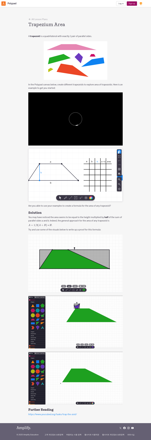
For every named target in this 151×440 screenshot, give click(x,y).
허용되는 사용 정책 (73, 435)
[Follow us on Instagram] (128, 428)
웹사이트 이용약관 (91, 435)
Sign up (132, 3)
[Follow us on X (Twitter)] (120, 428)
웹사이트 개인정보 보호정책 (113, 435)
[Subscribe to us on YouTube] (132, 428)
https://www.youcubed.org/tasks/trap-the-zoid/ (52, 414)
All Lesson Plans (38, 19)
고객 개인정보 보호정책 (54, 435)
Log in (121, 3)
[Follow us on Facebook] (124, 428)
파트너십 (130, 435)
